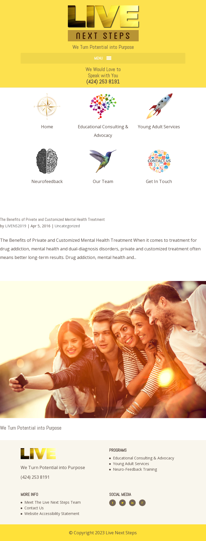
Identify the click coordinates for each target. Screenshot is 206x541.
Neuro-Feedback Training (135, 469)
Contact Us (34, 507)
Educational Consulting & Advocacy (143, 457)
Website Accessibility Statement (51, 513)
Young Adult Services (131, 463)
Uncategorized (67, 225)
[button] (98, 58)
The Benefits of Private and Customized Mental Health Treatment (52, 219)
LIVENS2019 (15, 225)
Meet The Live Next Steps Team (52, 502)
